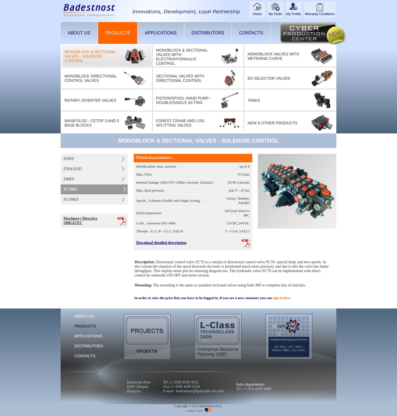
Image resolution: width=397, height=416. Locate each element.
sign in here (281, 298)
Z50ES (68, 159)
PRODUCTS (117, 33)
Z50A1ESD (72, 169)
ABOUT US (79, 33)
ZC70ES (70, 189)
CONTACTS (251, 33)
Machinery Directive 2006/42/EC (80, 220)
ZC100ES (71, 199)
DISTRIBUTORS (208, 33)
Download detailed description (161, 243)
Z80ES (68, 179)
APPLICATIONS (160, 33)
